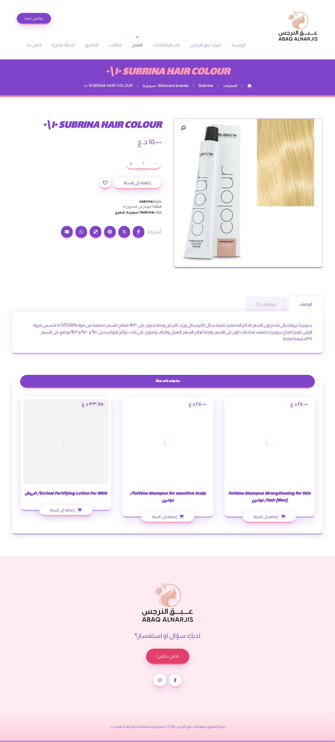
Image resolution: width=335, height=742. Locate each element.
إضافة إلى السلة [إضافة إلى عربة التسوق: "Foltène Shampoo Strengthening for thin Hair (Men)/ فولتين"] (266, 517)
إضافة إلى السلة (137, 183)
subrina (146, 201)
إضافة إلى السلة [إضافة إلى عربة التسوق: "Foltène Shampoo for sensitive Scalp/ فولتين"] (164, 517)
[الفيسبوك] (175, 680)
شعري (120, 212)
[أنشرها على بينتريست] (110, 232)
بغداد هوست (120, 726)
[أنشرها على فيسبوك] (138, 232)
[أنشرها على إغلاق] (124, 232)
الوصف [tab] (306, 304)
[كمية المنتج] (143, 163)
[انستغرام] (159, 680)
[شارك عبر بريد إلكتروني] (67, 232)
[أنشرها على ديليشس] (95, 232)
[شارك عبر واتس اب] (81, 232)
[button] (183, 128)
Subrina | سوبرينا (140, 212)
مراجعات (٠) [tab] (266, 304)
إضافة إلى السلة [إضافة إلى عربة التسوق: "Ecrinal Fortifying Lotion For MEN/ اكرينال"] (62, 510)
